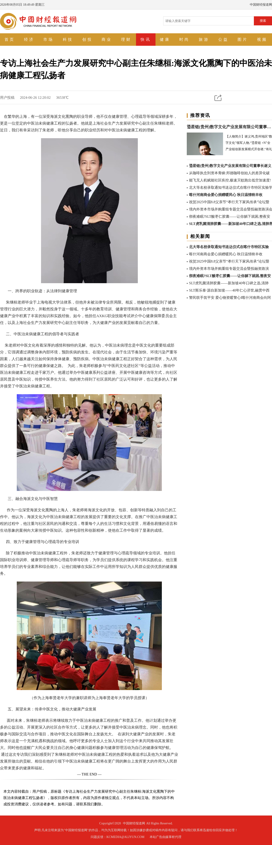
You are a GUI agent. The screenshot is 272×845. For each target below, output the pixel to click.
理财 (126, 39)
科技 (68, 39)
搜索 (263, 20)
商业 (107, 39)
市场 (48, 39)
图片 (243, 39)
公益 (223, 39)
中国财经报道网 (134, 823)
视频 (262, 39)
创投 (87, 39)
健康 (165, 39)
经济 (29, 39)
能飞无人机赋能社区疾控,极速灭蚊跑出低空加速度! (230, 180)
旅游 (204, 39)
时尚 (184, 39)
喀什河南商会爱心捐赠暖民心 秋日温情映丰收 (225, 195)
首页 (10, 39)
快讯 (146, 39)
